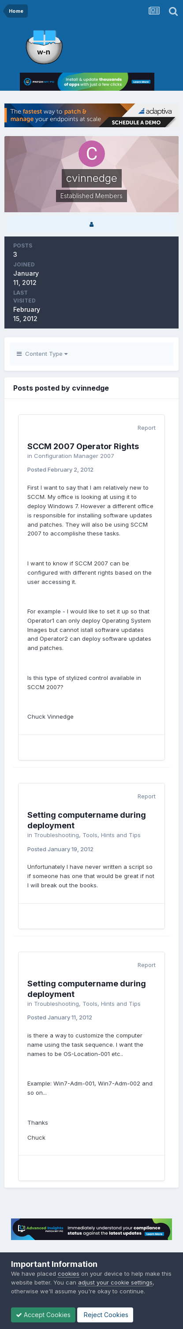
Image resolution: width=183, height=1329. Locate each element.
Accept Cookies (43, 1314)
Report (147, 427)
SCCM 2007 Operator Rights (83, 446)
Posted (60, 469)
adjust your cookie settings (115, 1282)
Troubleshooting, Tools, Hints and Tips (87, 834)
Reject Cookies (105, 1314)
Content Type (42, 353)
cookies (68, 1273)
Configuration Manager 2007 (74, 455)
